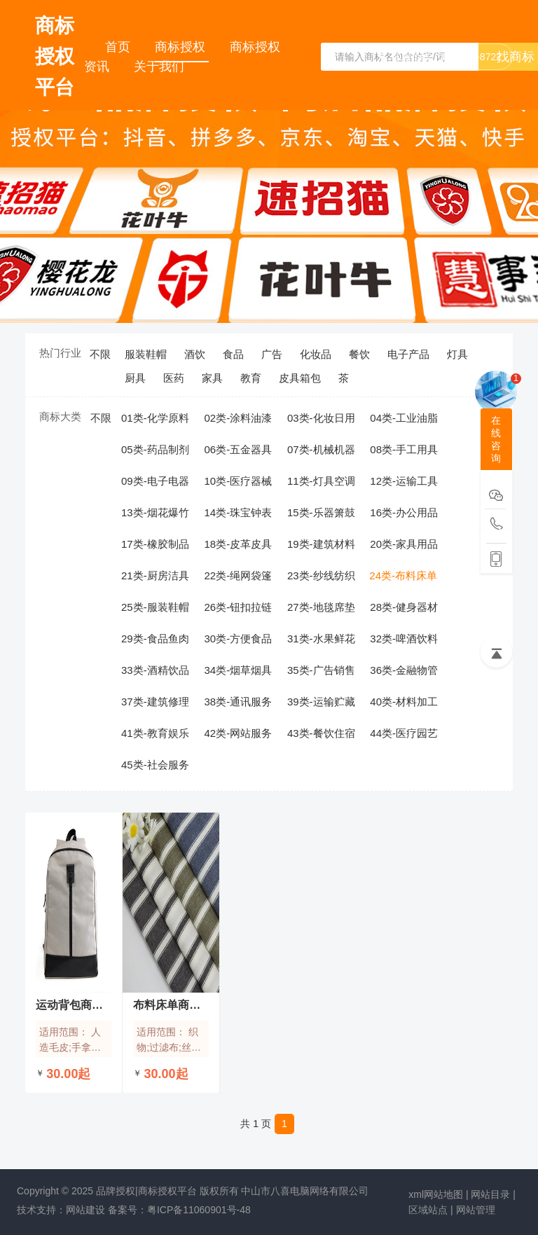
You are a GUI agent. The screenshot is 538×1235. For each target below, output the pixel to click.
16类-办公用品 (404, 512)
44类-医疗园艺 (404, 733)
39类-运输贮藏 (321, 702)
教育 (250, 378)
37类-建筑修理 (155, 702)
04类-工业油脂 (404, 418)
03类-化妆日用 (321, 418)
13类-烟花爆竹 (155, 512)
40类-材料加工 (404, 702)
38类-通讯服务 (238, 702)
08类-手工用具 (404, 449)
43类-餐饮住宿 (321, 733)
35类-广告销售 (321, 670)
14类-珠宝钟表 (238, 512)
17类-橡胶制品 (155, 544)
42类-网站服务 (238, 733)
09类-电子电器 (155, 481)
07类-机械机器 (321, 449)
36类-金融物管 (404, 670)
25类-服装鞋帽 (155, 607)
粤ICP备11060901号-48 (199, 1209)
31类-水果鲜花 (321, 638)
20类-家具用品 (404, 544)
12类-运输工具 (404, 481)
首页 (119, 47)
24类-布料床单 (403, 575)
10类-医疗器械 (238, 481)
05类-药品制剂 (155, 449)
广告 (271, 354)
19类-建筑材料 (321, 544)
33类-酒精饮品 (155, 670)
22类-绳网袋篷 (238, 575)
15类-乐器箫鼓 (321, 512)
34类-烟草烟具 (238, 670)
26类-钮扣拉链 (238, 607)
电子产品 (408, 354)
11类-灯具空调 (321, 481)
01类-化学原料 (155, 418)
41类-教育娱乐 (155, 733)
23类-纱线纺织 (321, 575)
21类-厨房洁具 (155, 575)
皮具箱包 (300, 378)
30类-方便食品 (238, 638)
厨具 (135, 378)
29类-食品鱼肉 (155, 638)
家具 (212, 378)
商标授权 (182, 47)
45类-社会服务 (155, 765)
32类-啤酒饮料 (404, 638)
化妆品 (315, 354)
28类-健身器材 (404, 607)
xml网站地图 (435, 1194)
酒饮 (194, 354)
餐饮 (359, 354)
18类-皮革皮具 (238, 544)
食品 (233, 354)
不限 (100, 354)
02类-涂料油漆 (238, 418)
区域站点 (428, 1209)
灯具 (457, 354)
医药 (173, 378)
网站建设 (85, 1209)
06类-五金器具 (238, 449)
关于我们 (159, 67)
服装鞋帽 (146, 354)
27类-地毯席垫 (321, 607)
